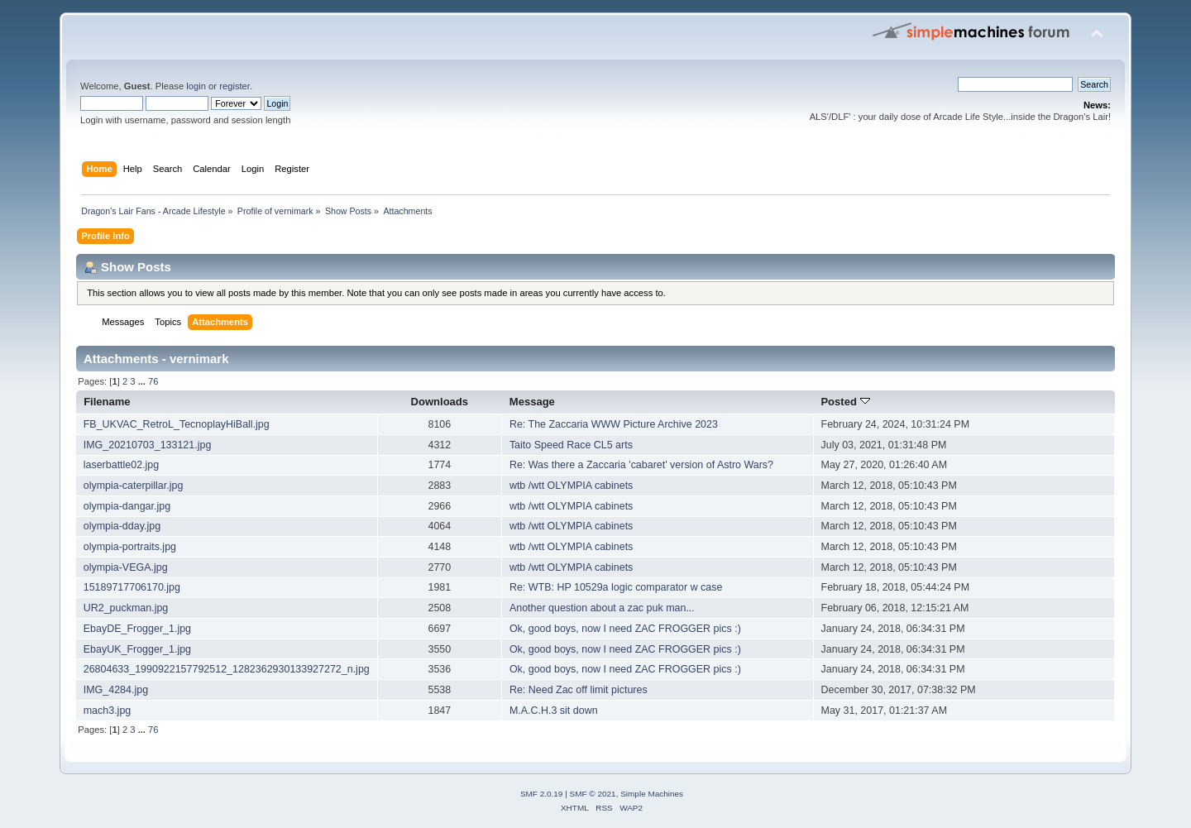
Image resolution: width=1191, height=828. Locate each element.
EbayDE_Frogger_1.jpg (137, 628)
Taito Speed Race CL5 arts (571, 445)
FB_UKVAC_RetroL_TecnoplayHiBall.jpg (177, 424)
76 (153, 381)
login (196, 86)
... (143, 381)
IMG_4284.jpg (116, 690)
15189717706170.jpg (132, 587)
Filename (107, 401)
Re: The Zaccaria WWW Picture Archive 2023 (613, 424)
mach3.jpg (108, 710)
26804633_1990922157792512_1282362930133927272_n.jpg (227, 669)
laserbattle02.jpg (122, 465)
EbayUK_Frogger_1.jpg (137, 649)
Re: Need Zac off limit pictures (578, 690)
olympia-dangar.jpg (127, 506)
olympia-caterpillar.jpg (134, 485)
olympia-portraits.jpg (130, 547)
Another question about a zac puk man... (602, 608)
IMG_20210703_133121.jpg (148, 445)
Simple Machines (651, 793)
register (234, 86)
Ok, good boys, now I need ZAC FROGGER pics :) (625, 628)
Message (532, 401)
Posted (844, 401)
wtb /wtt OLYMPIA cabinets (571, 485)
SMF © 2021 (593, 793)
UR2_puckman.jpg (126, 608)
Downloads (440, 401)
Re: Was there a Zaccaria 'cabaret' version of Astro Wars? (641, 465)
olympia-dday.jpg (122, 526)
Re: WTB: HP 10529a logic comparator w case (616, 587)
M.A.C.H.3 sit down (553, 710)
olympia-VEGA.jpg (126, 567)
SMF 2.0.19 (541, 793)
